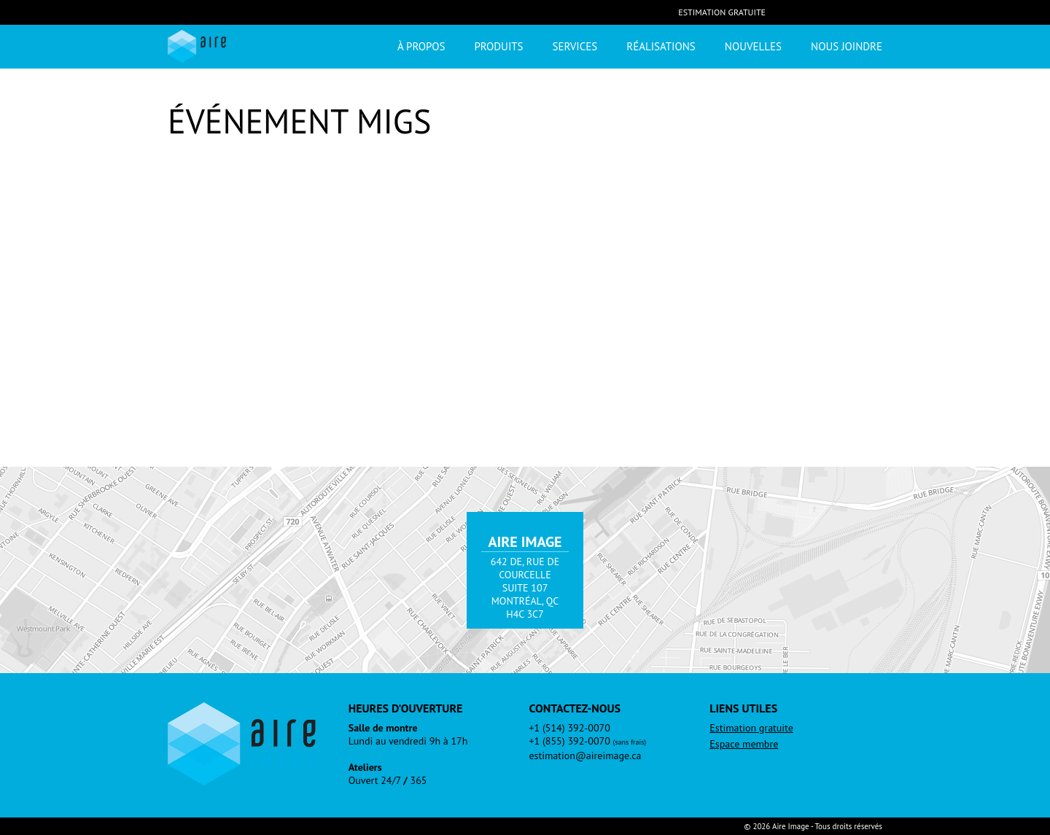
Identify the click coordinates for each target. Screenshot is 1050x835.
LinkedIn (816, 11)
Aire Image (197, 46)
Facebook (787, 11)
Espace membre (743, 743)
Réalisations (661, 46)
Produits (498, 46)
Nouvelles (753, 46)
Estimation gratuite (722, 12)
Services (575, 46)
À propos (421, 46)
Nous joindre (846, 46)
